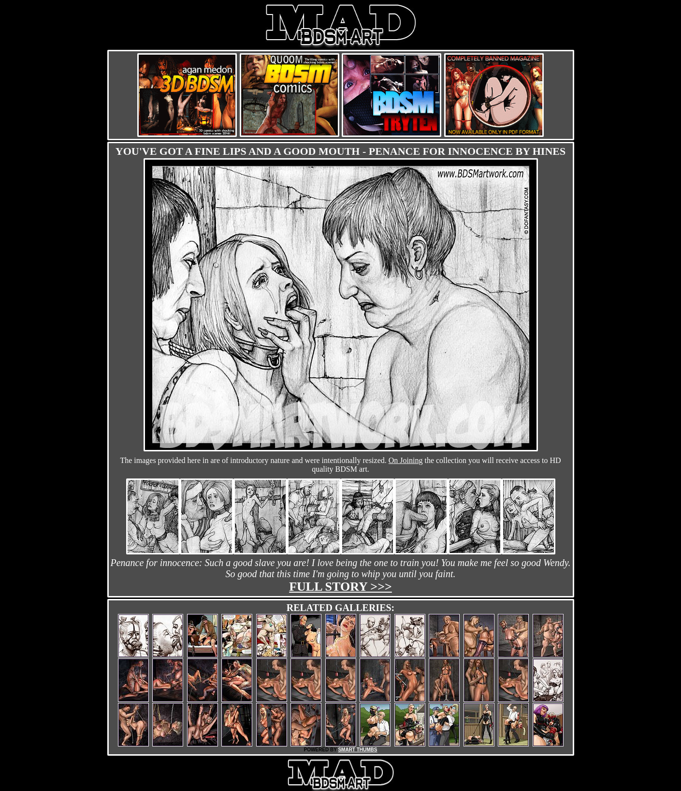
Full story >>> (340, 587)
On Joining (406, 460)
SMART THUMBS (357, 749)
